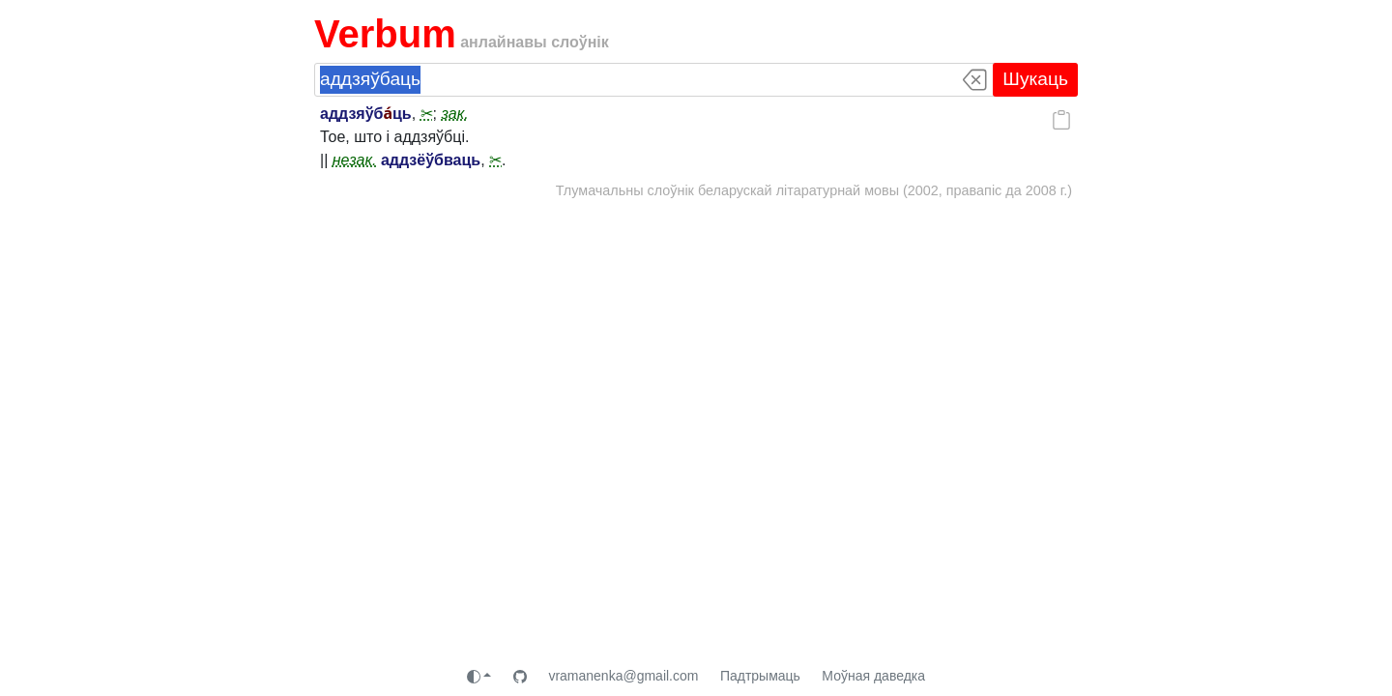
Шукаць (1035, 79)
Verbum (385, 34)
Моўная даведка (873, 675)
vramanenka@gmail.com (623, 675)
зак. (454, 113)
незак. (355, 160)
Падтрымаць (760, 675)
